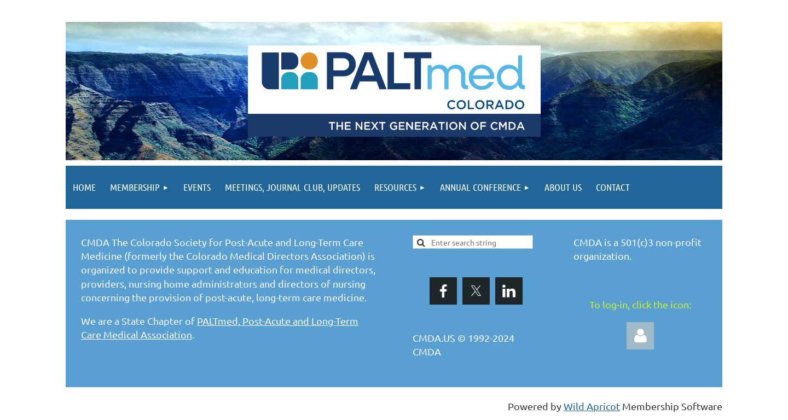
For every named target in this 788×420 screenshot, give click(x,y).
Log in (640, 335)
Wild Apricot (592, 406)
